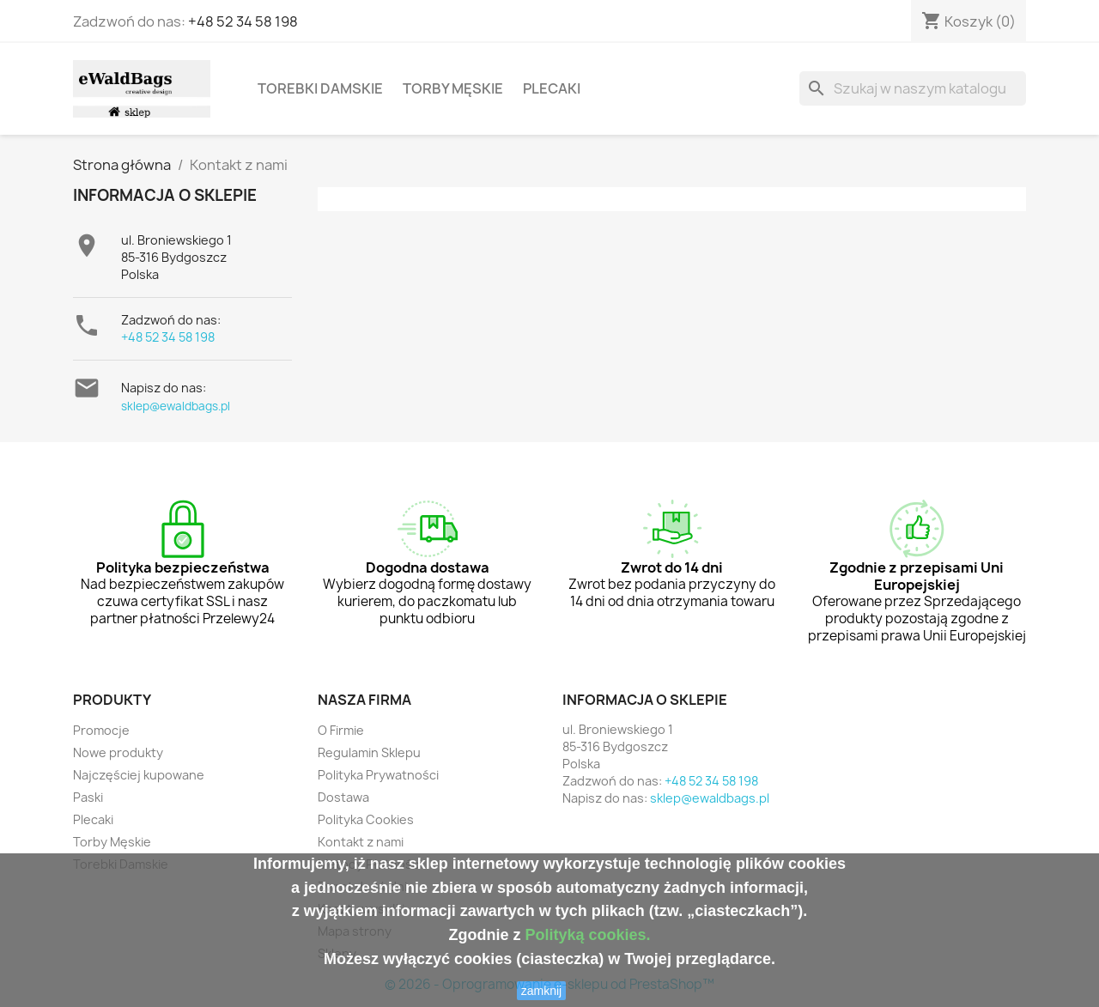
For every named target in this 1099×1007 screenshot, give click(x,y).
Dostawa (343, 797)
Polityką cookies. (587, 934)
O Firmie (341, 730)
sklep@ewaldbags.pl (175, 406)
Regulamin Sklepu (369, 752)
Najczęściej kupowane (138, 775)
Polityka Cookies (366, 819)
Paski (88, 797)
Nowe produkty (118, 752)
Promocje (101, 730)
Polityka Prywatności (378, 775)
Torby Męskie (453, 88)
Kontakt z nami (361, 842)
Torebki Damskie (320, 88)
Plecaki (551, 88)
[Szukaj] (912, 88)
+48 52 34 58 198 (243, 21)
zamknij (541, 991)
